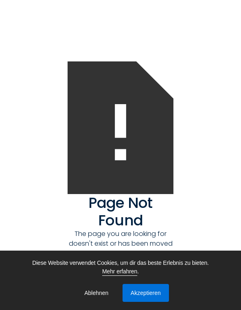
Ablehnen (96, 293)
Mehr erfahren (119, 271)
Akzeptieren (146, 293)
